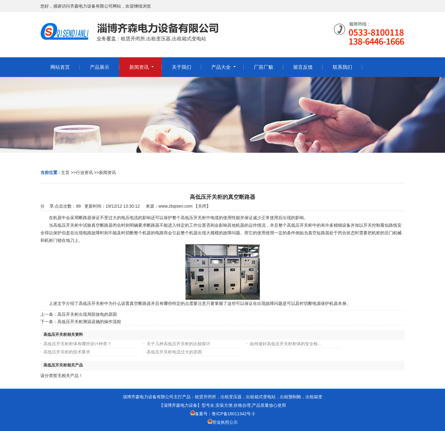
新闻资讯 (107, 172)
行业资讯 (84, 172)
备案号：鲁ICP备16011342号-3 (222, 413)
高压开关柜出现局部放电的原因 (87, 314)
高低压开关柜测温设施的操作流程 (89, 321)
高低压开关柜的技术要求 (66, 351)
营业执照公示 (225, 422)
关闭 (202, 206)
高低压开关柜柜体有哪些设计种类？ (77, 343)
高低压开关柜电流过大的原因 (174, 351)
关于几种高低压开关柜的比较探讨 (178, 343)
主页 (65, 172)
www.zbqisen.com (175, 206)
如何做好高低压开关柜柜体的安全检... (285, 343)
